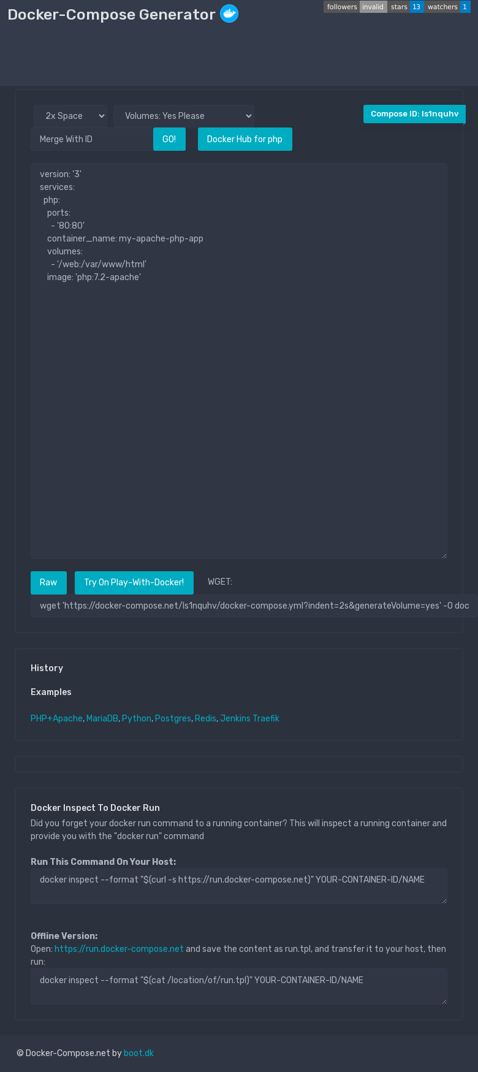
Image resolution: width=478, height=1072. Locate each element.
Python (136, 718)
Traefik (265, 718)
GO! (169, 139)
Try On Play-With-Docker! (134, 582)
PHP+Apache (57, 718)
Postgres (173, 718)
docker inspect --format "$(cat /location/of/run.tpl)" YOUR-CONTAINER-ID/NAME (239, 986)
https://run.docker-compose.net (119, 949)
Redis (205, 718)
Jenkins (235, 718)
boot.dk (139, 1053)
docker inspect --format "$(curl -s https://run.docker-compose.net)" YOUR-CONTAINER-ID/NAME (239, 886)
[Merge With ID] (92, 138)
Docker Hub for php (245, 139)
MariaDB (102, 718)
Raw (48, 582)
